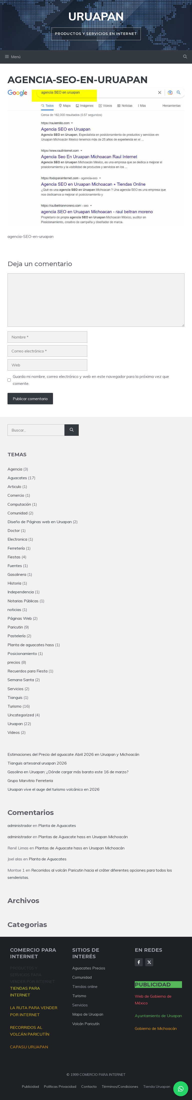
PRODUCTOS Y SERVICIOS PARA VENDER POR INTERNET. (33, 975)
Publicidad (30, 1086)
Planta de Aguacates (57, 825)
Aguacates (17, 477)
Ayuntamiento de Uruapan (158, 1015)
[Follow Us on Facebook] (139, 962)
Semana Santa (21, 679)
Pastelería (17, 635)
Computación (19, 504)
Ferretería (16, 548)
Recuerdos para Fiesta (28, 670)
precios (14, 662)
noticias (14, 609)
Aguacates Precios (88, 968)
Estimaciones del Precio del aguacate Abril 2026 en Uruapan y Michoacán (73, 754)
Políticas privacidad (60, 1086)
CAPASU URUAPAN (29, 1046)
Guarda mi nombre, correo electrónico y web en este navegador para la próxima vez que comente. (91, 380)
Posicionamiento (22, 653)
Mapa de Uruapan (87, 1014)
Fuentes (15, 565)
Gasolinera (17, 574)
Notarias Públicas (23, 600)
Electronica (17, 539)
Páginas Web (20, 618)
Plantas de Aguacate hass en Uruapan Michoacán (83, 836)
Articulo (14, 486)
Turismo (15, 706)
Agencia (15, 469)
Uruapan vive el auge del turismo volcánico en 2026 (54, 789)
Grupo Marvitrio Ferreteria (30, 780)
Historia (14, 583)
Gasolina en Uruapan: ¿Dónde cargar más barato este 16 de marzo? (68, 771)
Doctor (14, 530)
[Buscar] (71, 430)
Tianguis (15, 697)
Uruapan (96, 16)
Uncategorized (21, 714)
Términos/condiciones (120, 1086)
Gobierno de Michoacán (156, 1028)
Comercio (16, 495)
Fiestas (14, 556)
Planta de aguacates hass (31, 644)
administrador (20, 825)
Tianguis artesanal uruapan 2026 (37, 763)
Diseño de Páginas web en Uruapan (40, 521)
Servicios (16, 688)
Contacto (89, 1086)
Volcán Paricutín (86, 1023)
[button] (185, 57)
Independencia (21, 591)
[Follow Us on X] (149, 962)
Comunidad (18, 512)
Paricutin (15, 627)
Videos (14, 732)
